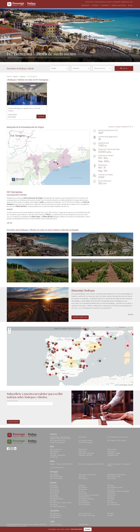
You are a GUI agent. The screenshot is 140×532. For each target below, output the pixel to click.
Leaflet (116, 385)
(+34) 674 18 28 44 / (100, 2)
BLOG (130, 5)
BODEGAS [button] (85, 5)
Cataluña (22, 76)
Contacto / (89, 2)
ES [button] (132, 2)
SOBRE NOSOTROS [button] (119, 5)
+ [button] (9, 329)
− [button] (9, 332)
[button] (3, 35)
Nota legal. (10, 526)
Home (9, 76)
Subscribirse (13, 422)
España (15, 76)
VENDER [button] (95, 5)
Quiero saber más (80, 317)
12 (52, 351)
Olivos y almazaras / (114, 2)
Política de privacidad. (19, 526)
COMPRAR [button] (105, 5)
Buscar (123, 68)
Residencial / (126, 2)
